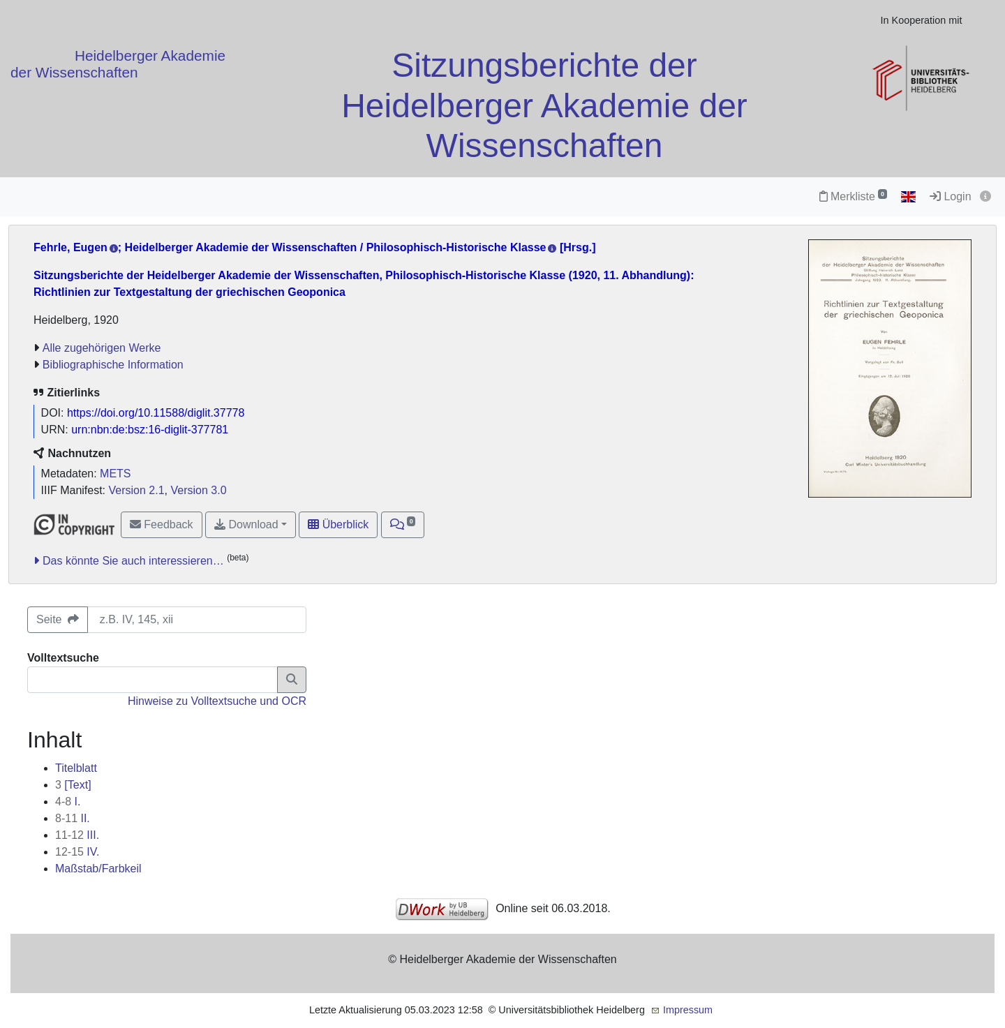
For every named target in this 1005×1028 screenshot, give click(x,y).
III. (77, 835)
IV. (77, 852)
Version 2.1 (137, 490)
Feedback (161, 524)
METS (115, 473)
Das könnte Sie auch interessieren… (133, 561)
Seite (57, 619)
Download (246, 524)
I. (67, 801)
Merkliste (853, 196)
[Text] (73, 785)
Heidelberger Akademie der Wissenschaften (117, 63)
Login (951, 196)
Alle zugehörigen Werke (102, 348)
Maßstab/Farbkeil (98, 868)
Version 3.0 (198, 490)
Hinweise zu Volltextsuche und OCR (217, 701)
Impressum (688, 1009)
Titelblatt (76, 768)
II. (72, 818)
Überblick (338, 524)
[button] (403, 525)
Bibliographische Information (113, 365)
